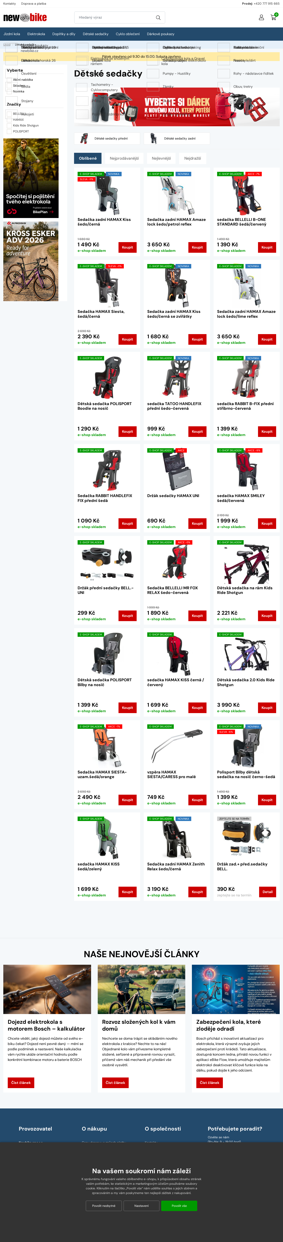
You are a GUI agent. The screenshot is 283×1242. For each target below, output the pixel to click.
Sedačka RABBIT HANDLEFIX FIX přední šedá (105, 498)
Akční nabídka (20, 80)
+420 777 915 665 (267, 4)
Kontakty (9, 4)
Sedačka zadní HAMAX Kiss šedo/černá (104, 222)
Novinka (15, 91)
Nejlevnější (164, 158)
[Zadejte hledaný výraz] (113, 17)
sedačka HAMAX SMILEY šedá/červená (241, 498)
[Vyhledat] (158, 17)
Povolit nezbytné (103, 1206)
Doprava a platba (33, 4)
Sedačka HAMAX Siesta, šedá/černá (101, 314)
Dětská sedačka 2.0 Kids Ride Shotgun (246, 682)
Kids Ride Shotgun (26, 125)
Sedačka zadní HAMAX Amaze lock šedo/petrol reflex (176, 222)
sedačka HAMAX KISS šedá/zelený (99, 866)
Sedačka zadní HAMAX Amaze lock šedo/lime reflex (246, 314)
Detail (268, 892)
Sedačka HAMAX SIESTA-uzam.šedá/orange (102, 774)
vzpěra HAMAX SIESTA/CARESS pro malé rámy (171, 776)
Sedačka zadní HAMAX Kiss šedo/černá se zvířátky (174, 314)
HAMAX (18, 120)
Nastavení (141, 1206)
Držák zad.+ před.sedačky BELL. (242, 866)
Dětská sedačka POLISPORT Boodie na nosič (105, 406)
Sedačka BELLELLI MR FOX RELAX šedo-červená (172, 590)
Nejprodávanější (126, 158)
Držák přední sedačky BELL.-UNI (106, 590)
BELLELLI (19, 114)
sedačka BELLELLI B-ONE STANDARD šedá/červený (241, 222)
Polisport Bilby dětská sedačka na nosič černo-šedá (246, 774)
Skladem (16, 85)
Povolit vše (179, 1206)
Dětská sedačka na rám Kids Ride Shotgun (245, 590)
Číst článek (21, 1082)
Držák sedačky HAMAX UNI (173, 495)
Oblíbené (88, 158)
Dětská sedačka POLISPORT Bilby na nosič (105, 682)
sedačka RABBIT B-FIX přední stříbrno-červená (245, 406)
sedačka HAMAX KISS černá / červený (175, 682)
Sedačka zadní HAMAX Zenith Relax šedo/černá (176, 866)
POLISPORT (21, 131)
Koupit (127, 247)
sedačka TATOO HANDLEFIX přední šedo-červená (174, 406)
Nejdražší (196, 158)
